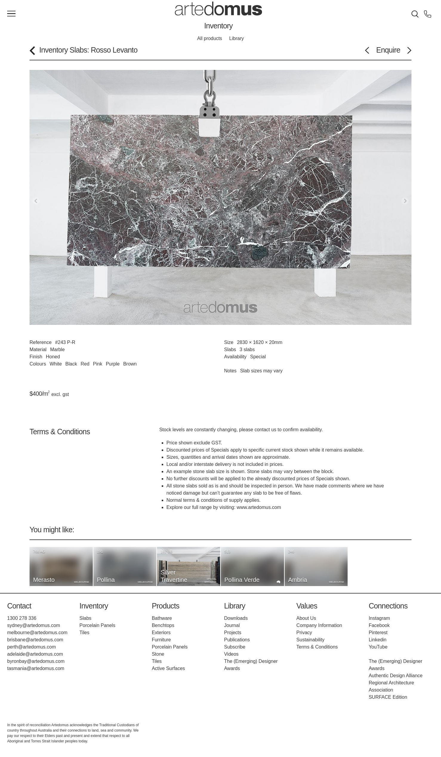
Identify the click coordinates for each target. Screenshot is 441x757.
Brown (130, 363)
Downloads (236, 618)
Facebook (379, 625)
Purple (113, 363)
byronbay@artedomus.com (35, 661)
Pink (97, 363)
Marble (57, 349)
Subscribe (234, 646)
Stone (158, 654)
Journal (232, 625)
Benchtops (163, 625)
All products (209, 38)
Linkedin (378, 639)
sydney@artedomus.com (33, 625)
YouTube (378, 646)
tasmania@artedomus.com (35, 668)
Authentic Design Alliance (396, 675)
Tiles (84, 632)
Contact (19, 606)
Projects (232, 632)
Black (71, 363)
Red (85, 363)
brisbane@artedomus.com (35, 639)
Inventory (218, 26)
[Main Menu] (11, 14)
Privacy (304, 632)
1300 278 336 (21, 618)
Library (236, 38)
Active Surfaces (168, 668)
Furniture (161, 639)
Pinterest (378, 632)
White (56, 363)
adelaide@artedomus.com (35, 654)
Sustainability (310, 639)
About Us (306, 618)
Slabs (78, 50)
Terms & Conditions (317, 646)
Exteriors (161, 632)
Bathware (162, 618)
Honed (53, 356)
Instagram (379, 618)
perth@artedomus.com (31, 646)
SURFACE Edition (388, 697)
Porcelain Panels (97, 625)
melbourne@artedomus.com (37, 632)
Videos (231, 654)
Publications (237, 639)
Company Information (319, 625)
